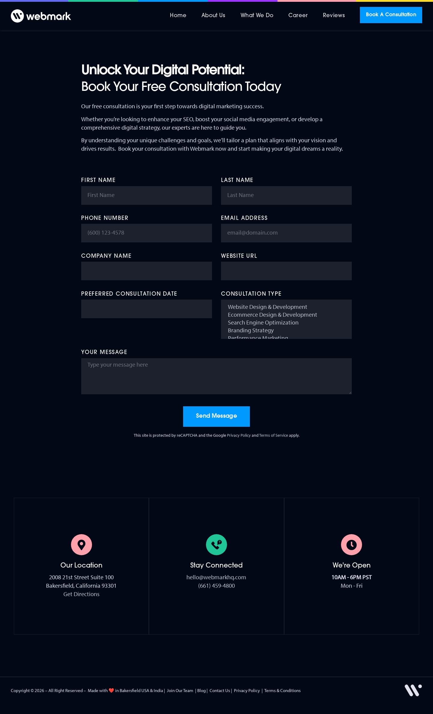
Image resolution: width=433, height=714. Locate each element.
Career (298, 16)
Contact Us (220, 690)
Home (178, 16)
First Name (98, 180)
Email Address (244, 218)
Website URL (239, 256)
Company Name (106, 256)
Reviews (334, 16)
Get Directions (81, 594)
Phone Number (105, 218)
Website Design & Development (286, 307)
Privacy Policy (239, 435)
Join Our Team (180, 690)
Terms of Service (273, 435)
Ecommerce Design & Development (286, 315)
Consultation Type (251, 294)
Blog (201, 690)
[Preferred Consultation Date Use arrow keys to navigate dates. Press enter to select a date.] (146, 309)
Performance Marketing (286, 338)
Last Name (237, 180)
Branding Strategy (286, 330)
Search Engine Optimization (286, 322)
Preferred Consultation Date (129, 294)
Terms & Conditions (282, 690)
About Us (213, 16)
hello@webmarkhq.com (216, 577)
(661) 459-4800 (216, 585)
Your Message (104, 352)
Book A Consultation (391, 15)
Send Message (216, 416)
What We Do (257, 16)
